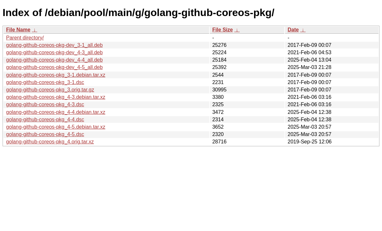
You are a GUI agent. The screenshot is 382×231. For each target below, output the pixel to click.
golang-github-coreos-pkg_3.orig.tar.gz (50, 89)
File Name (18, 29)
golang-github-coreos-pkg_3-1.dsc (45, 82)
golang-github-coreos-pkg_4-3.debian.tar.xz (55, 97)
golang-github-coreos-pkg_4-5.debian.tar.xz (55, 127)
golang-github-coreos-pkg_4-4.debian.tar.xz (55, 112)
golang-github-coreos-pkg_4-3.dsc (45, 104)
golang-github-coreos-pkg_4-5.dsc (45, 134)
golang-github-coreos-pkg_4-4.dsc (45, 119)
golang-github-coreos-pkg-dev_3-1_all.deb (54, 45)
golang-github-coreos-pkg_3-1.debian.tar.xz (55, 75)
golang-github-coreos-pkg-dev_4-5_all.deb (54, 67)
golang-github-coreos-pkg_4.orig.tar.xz (50, 141)
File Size (222, 29)
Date (293, 29)
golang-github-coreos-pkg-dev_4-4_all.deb (54, 60)
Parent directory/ (25, 37)
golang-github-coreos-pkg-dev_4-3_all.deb (54, 52)
